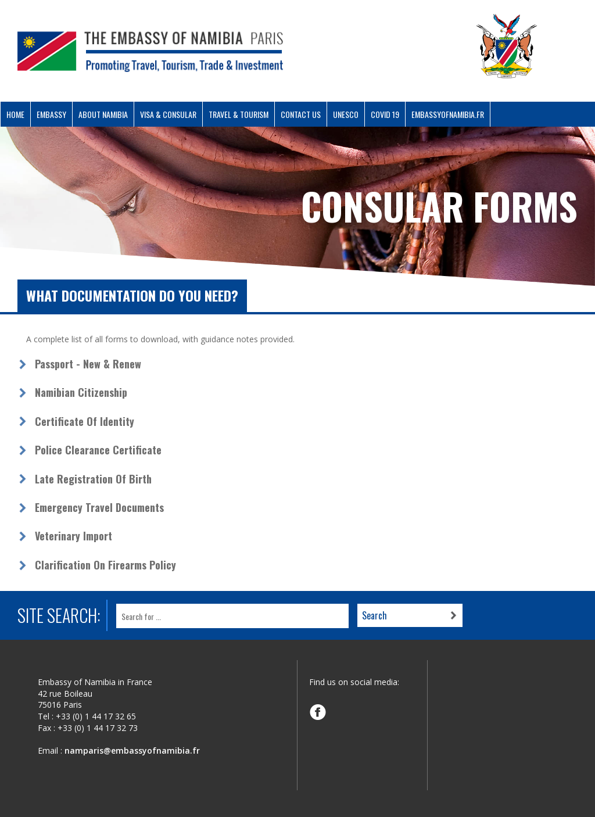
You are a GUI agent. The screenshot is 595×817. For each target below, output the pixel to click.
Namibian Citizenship (81, 392)
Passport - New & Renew (88, 363)
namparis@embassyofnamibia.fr (132, 750)
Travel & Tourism (238, 114)
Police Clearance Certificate (98, 449)
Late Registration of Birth (93, 478)
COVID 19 (385, 114)
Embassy (51, 114)
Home (15, 114)
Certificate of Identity (84, 421)
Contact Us (301, 114)
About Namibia (103, 114)
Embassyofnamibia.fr (447, 114)
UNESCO (346, 114)
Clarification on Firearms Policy (105, 564)
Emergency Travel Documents (99, 507)
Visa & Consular (168, 114)
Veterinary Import (73, 535)
